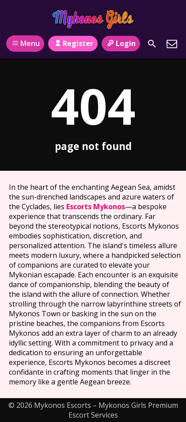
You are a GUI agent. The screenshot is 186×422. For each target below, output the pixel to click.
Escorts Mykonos (95, 206)
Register (73, 43)
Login (121, 43)
